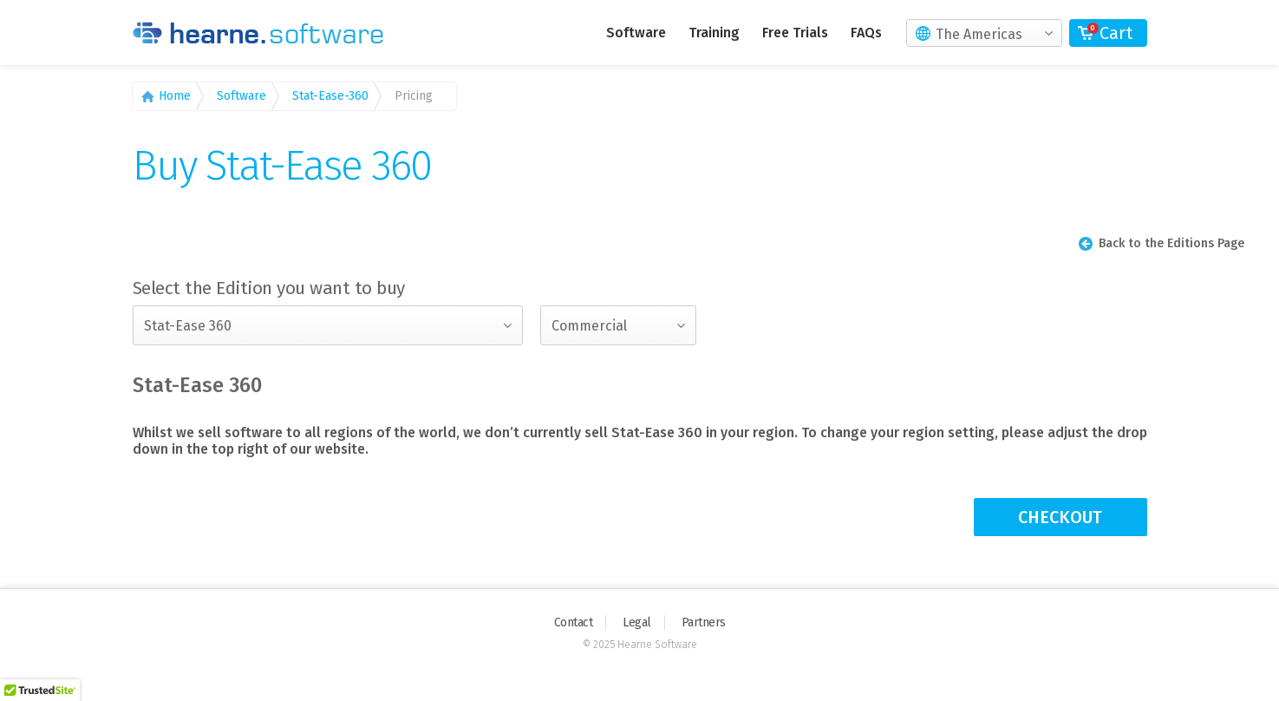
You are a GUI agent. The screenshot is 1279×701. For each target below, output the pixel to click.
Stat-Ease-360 (330, 95)
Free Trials (795, 32)
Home (175, 95)
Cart (1116, 33)
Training (714, 32)
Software (636, 32)
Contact (573, 622)
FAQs (866, 32)
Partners (704, 622)
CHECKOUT (1060, 517)
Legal (637, 622)
